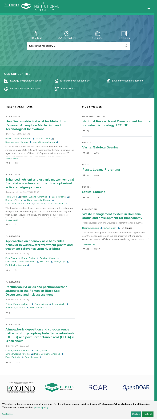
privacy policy (41, 407)
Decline (136, 413)
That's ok (148, 413)
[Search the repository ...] (75, 46)
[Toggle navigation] (149, 7)
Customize (7, 413)
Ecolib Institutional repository (46, 6)
